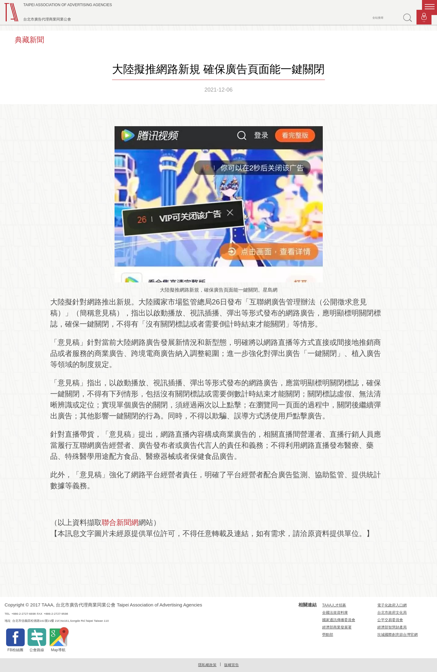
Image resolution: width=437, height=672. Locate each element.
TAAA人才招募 (334, 605)
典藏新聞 (29, 40)
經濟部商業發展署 (337, 627)
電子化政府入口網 (392, 605)
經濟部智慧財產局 (392, 627)
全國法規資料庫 (335, 612)
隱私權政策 (207, 665)
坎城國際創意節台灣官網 (397, 634)
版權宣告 (231, 665)
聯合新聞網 (120, 522)
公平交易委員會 (390, 620)
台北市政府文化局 (392, 612)
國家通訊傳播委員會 (338, 620)
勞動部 (327, 634)
